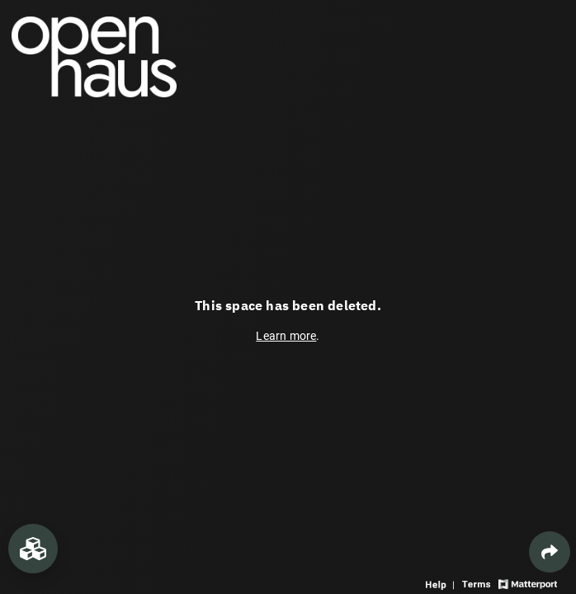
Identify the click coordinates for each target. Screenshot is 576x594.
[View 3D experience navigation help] (442, 582)
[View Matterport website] (527, 582)
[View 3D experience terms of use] (477, 582)
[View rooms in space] (33, 548)
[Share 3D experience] (549, 552)
